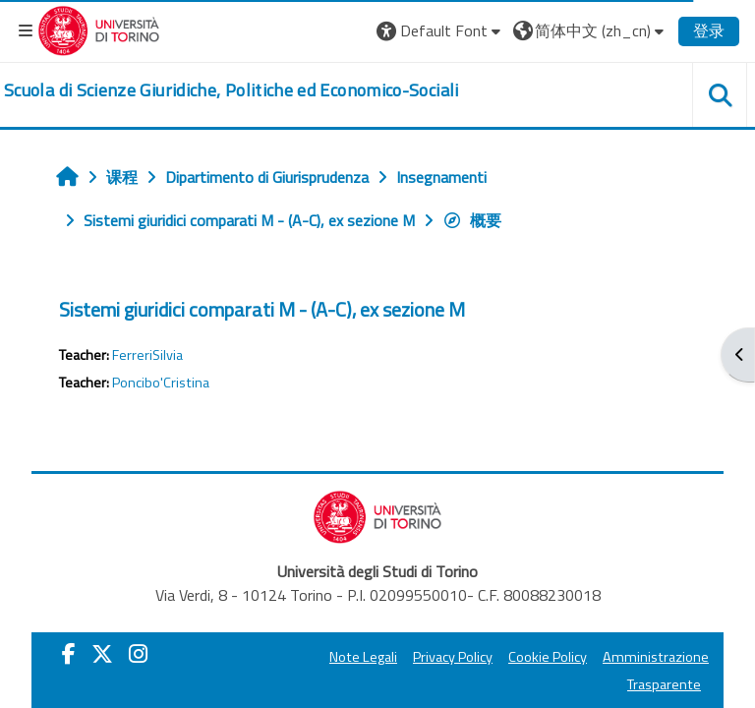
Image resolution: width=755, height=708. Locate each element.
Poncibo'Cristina (160, 382)
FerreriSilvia (147, 355)
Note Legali (363, 657)
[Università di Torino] (98, 28)
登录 (709, 30)
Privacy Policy (453, 657)
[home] (231, 90)
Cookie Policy (547, 657)
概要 (471, 220)
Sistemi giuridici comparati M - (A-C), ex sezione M (262, 309)
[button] (441, 30)
